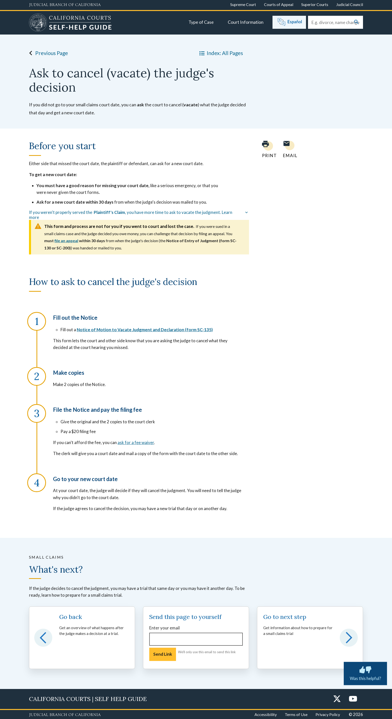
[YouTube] (353, 699)
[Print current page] (266, 149)
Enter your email (164, 627)
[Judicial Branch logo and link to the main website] (65, 5)
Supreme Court (243, 4)
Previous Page (47, 53)
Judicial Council (349, 4)
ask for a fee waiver (136, 442)
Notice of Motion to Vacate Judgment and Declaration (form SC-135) (145, 329)
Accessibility (265, 714)
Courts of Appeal (278, 4)
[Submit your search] (356, 22)
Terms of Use (296, 714)
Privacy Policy (328, 714)
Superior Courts (314, 4)
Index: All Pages (220, 53)
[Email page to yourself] (288, 149)
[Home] (70, 23)
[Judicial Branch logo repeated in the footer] (65, 715)
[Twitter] (337, 699)
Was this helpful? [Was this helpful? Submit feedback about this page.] (365, 672)
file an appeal (66, 240)
